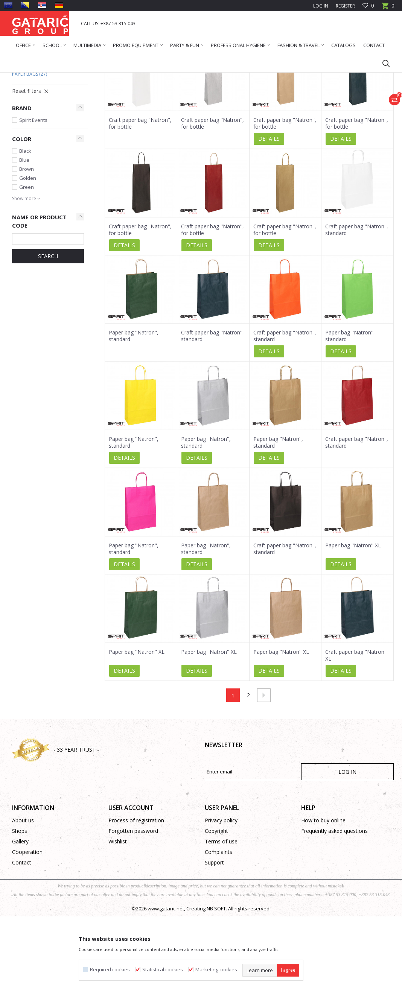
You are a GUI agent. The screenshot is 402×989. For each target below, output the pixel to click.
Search (48, 328)
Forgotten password (133, 903)
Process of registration (136, 892)
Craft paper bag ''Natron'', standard (356, 302)
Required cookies (110, 969)
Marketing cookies (216, 969)
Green (26, 259)
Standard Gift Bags (40, 128)
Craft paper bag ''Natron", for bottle (212, 196)
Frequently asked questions (334, 903)
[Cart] (388, 8)
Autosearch (189, 104)
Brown (26, 241)
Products (57, 77)
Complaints (218, 924)
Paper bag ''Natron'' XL (353, 618)
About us (23, 892)
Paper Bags (29, 146)
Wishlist (117, 914)
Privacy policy (221, 892)
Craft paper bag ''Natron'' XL (356, 728)
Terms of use (221, 914)
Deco (78, 77)
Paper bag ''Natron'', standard (133, 408)
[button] (382, 63)
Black (25, 223)
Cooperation (27, 924)
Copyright (216, 903)
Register (345, 6)
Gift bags (98, 77)
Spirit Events (33, 192)
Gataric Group (27, 77)
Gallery (20, 914)
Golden (27, 250)
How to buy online (323, 892)
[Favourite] (368, 6)
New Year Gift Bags (37, 137)
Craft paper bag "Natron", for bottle (140, 196)
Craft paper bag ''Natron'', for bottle (284, 196)
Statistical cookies (162, 969)
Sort (218, 104)
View (288, 104)
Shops (19, 903)
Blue (24, 232)
